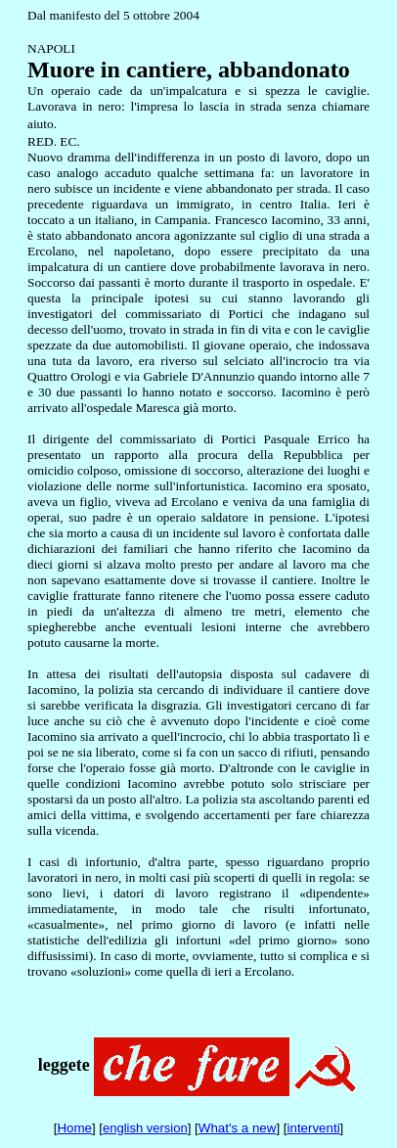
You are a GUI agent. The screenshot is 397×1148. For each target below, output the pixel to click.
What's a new (237, 1128)
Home (74, 1128)
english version (145, 1128)
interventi (313, 1128)
